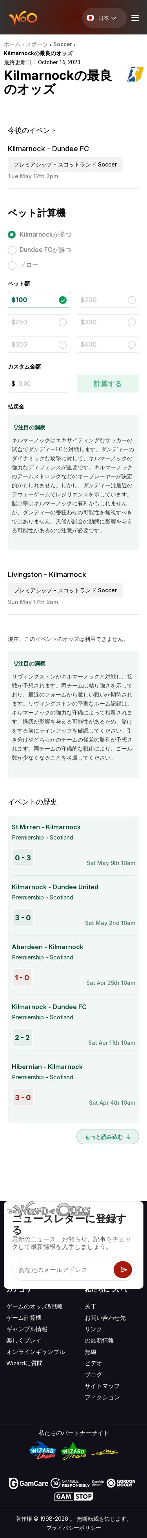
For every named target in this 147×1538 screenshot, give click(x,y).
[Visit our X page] (30, 1262)
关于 (90, 1306)
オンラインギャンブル (35, 1351)
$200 (88, 300)
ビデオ (93, 1363)
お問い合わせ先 (105, 1317)
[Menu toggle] (134, 18)
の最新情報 (99, 1340)
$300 (88, 322)
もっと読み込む (108, 1136)
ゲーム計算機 (24, 1317)
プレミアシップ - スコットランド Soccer (65, 164)
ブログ (93, 1374)
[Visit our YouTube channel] (13, 1262)
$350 (19, 344)
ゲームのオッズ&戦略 (34, 1306)
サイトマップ (102, 1386)
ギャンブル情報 (26, 1329)
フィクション (102, 1397)
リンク (93, 1329)
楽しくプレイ (24, 1340)
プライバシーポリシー (73, 1527)
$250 (19, 322)
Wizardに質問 (24, 1363)
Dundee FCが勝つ (45, 249)
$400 (88, 344)
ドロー (29, 265)
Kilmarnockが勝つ (46, 234)
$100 (19, 300)
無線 (90, 1351)
